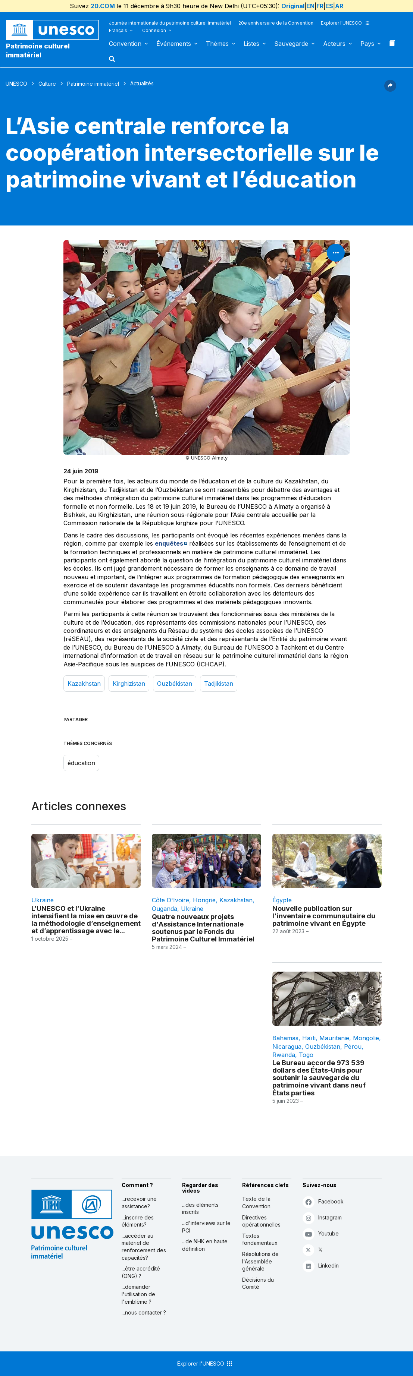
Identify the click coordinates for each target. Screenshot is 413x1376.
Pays (367, 43)
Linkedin (321, 1266)
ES (329, 6)
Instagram (322, 1218)
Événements (173, 43)
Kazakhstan (84, 683)
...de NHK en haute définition (205, 1245)
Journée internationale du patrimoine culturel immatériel (170, 23)
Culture (47, 84)
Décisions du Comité (258, 1283)
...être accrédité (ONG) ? (141, 1272)
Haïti (309, 1038)
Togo (306, 1054)
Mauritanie (334, 1038)
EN (310, 6)
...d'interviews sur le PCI (206, 1227)
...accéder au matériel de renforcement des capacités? (144, 1247)
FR (319, 6)
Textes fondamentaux (260, 1239)
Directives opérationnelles (261, 1221)
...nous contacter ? (144, 1312)
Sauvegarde (291, 43)
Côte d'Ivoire (170, 900)
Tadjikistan (218, 683)
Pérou (353, 1046)
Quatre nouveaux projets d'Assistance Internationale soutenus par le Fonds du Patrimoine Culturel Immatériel (203, 927)
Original (292, 6)
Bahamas (285, 1038)
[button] (112, 61)
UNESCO (16, 84)
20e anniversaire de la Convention (275, 23)
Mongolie (366, 1038)
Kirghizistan (129, 683)
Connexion (154, 30)
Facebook (323, 1202)
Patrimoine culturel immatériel (38, 50)
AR (339, 6)
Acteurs (334, 43)
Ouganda (164, 908)
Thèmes (217, 43)
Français (118, 30)
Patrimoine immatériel (93, 84)
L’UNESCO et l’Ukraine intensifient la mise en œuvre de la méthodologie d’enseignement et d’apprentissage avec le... (86, 919)
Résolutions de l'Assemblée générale (260, 1261)
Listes (251, 43)
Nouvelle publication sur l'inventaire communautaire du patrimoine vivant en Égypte (323, 915)
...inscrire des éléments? (138, 1221)
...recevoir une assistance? (139, 1202)
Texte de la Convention (256, 1202)
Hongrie (204, 900)
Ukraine (42, 900)
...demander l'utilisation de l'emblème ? (138, 1294)
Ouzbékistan (174, 683)
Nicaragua (286, 1046)
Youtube (321, 1234)
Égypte (282, 900)
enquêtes (169, 543)
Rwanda (283, 1054)
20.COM (103, 6)
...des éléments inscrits (200, 1208)
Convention (125, 43)
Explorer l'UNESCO (345, 23)
